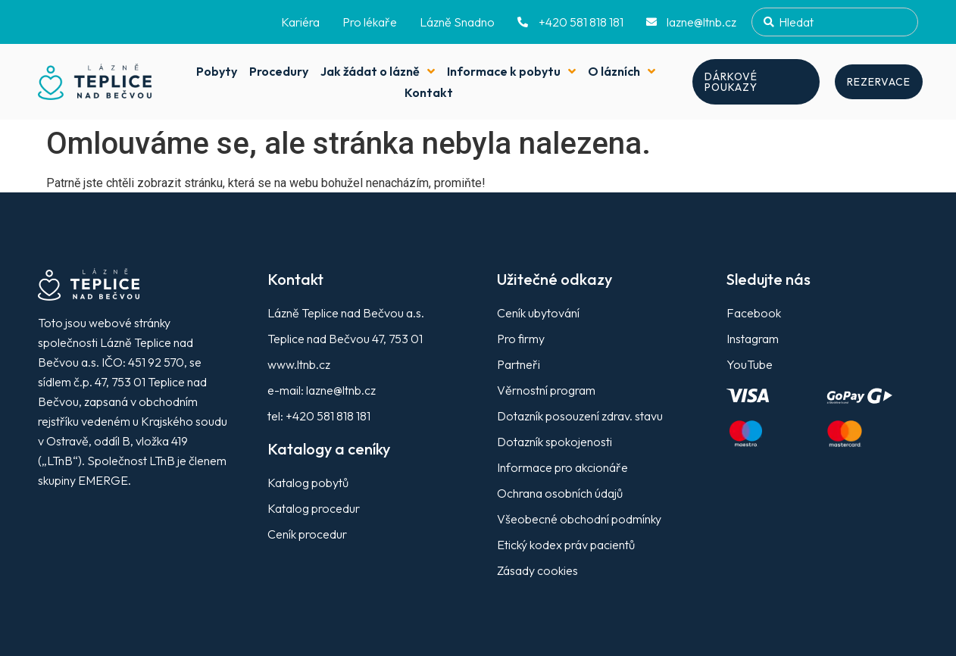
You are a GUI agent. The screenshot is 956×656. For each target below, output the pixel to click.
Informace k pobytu (511, 71)
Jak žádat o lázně (377, 71)
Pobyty (216, 71)
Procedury (278, 71)
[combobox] (834, 22)
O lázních (621, 71)
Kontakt (429, 92)
